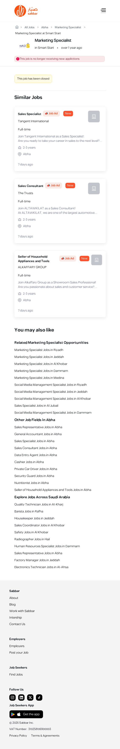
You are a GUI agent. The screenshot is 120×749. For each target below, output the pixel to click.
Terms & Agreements (45, 735)
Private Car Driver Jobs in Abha (35, 469)
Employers (16, 646)
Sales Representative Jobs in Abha (38, 427)
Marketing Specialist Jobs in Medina (39, 377)
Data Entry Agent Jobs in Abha (35, 455)
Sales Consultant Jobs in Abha (35, 448)
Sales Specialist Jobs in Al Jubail (36, 405)
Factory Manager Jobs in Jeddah (37, 560)
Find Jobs (16, 674)
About (13, 598)
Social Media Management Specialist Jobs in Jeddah (50, 391)
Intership (15, 617)
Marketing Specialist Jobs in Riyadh (38, 350)
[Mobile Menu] (103, 11)
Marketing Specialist (68, 27)
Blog (12, 604)
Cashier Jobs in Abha (29, 462)
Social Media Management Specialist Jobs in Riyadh (50, 384)
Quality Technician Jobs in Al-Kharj (38, 504)
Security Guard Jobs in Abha (34, 476)
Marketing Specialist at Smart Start (38, 33)
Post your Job (18, 652)
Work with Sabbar (22, 611)
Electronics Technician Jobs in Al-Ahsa (41, 567)
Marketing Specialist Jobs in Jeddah (39, 357)
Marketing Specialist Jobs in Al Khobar (40, 364)
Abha (44, 27)
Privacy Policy (18, 735)
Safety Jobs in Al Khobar (31, 532)
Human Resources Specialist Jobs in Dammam (47, 546)
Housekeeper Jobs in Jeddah (34, 518)
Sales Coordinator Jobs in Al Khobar (39, 525)
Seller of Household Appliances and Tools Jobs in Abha (52, 490)
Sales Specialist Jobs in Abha (34, 441)
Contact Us (17, 624)
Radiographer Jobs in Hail (32, 539)
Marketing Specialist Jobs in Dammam (41, 370)
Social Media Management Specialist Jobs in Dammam (52, 412)
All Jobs (29, 27)
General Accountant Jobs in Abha (38, 434)
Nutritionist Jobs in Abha (31, 483)
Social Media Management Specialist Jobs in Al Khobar (52, 398)
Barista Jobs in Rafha (28, 511)
